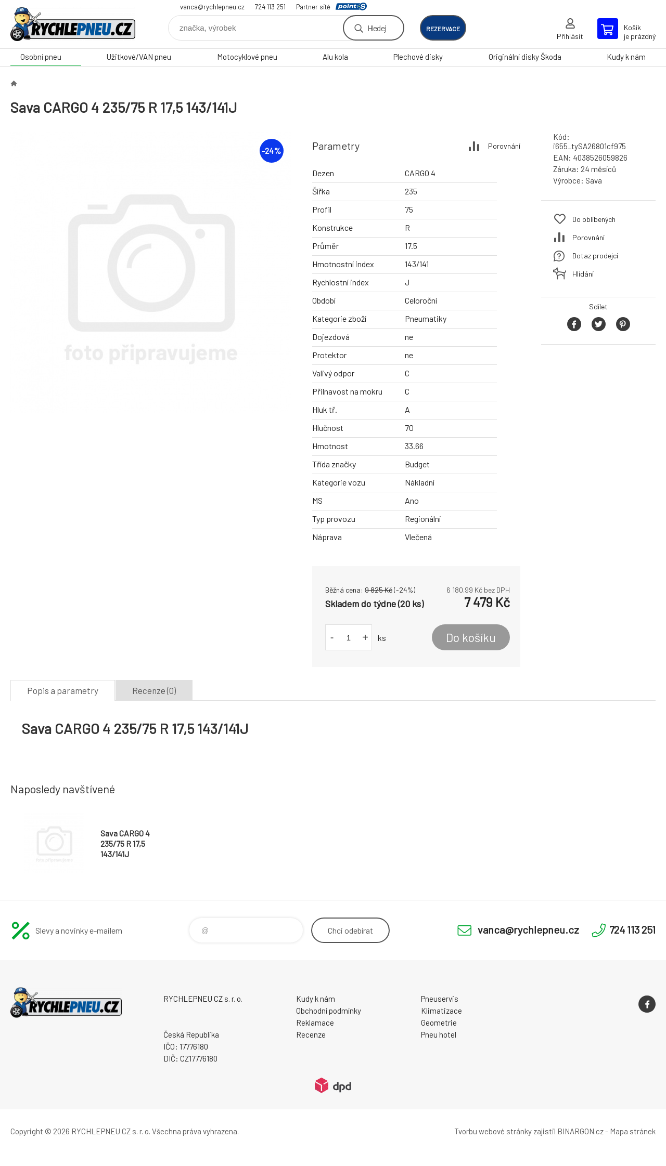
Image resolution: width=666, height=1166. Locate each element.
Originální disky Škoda (525, 56)
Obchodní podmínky (328, 1010)
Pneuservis (439, 998)
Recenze (311, 1034)
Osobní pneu (40, 56)
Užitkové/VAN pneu (139, 56)
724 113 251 (270, 7)
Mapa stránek (633, 1131)
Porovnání (504, 145)
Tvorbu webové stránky (493, 1131)
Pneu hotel (438, 1034)
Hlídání (583, 273)
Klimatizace (441, 1010)
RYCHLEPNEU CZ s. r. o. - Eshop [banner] (72, 24)
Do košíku (471, 637)
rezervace (443, 28)
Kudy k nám (626, 56)
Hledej (376, 28)
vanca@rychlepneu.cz (212, 7)
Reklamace (315, 1022)
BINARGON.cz (580, 1131)
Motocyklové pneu (247, 56)
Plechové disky (418, 56)
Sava (593, 180)
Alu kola (335, 56)
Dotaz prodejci (595, 255)
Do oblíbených (594, 219)
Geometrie (439, 1022)
